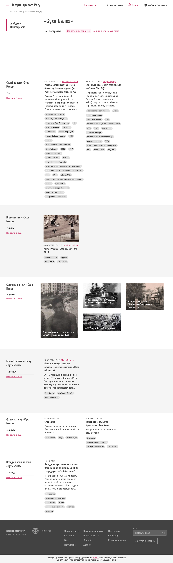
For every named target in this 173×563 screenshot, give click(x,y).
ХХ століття (50, 132)
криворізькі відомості (55, 507)
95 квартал (50, 494)
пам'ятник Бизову (94, 120)
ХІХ (74, 123)
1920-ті (48, 140)
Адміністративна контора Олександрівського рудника (65, 179)
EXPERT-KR (62, 262)
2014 (55, 175)
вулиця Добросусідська (55, 136)
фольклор (91, 438)
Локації (87, 540)
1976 (107, 141)
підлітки (70, 507)
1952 (47, 175)
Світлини (69, 535)
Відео (67, 540)
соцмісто (49, 511)
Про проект (114, 531)
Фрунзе (64, 257)
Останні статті (71, 531)
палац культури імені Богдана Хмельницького (65, 171)
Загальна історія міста (55, 114)
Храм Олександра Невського (57, 188)
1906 (71, 136)
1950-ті (66, 158)
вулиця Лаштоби (52, 158)
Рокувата (67, 127)
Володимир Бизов (94, 115)
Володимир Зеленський (55, 498)
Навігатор (46, 530)
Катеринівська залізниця (56, 197)
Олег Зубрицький (52, 397)
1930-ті (48, 184)
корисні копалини (94, 141)
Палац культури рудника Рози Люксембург (63, 166)
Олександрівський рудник (56, 119)
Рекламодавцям (117, 540)
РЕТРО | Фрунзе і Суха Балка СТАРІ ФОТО (60, 250)
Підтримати (90, 5)
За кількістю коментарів (106, 31)
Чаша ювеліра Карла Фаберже (58, 145)
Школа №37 (66, 175)
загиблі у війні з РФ (65, 393)
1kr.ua (96, 558)
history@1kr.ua (142, 533)
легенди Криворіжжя (95, 447)
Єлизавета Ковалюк (71, 82)
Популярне (70, 545)
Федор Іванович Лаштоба (56, 162)
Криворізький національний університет (103, 124)
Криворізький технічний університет (102, 145)
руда (61, 438)
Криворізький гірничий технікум (100, 137)
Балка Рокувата (52, 127)
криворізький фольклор (97, 442)
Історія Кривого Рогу (26, 5)
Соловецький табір (53, 153)
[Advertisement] (86, 56)
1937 (96, 128)
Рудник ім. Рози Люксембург (57, 123)
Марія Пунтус (109, 82)
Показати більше (14, 98)
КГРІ (89, 128)
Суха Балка (60, 184)
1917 (71, 149)
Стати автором (115, 5)
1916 (63, 149)
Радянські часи (51, 257)
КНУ (107, 120)
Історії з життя (91, 535)
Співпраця (113, 535)
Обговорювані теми (93, 531)
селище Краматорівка (55, 192)
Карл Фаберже (51, 149)
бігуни (61, 503)
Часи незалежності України (98, 111)
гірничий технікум (94, 132)
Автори (87, 545)
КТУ (88, 150)
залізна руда (71, 438)
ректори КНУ (99, 150)
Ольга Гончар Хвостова (70, 245)
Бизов (115, 111)
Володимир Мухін (66, 132)
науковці (112, 150)
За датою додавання (78, 31)
